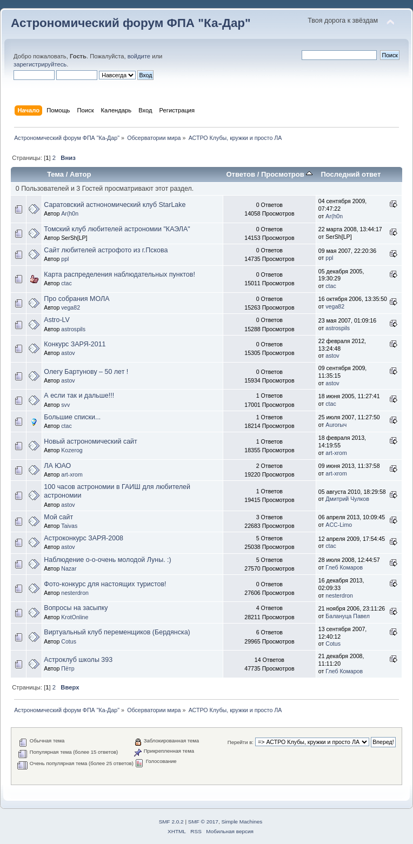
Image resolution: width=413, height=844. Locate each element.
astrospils (73, 329)
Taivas (69, 526)
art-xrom (336, 453)
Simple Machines (241, 822)
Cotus (68, 641)
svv (65, 404)
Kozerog (71, 450)
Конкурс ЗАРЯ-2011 (74, 344)
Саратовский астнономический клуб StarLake (114, 205)
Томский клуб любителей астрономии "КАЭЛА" (117, 229)
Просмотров (286, 174)
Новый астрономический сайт (90, 441)
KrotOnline (74, 617)
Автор (80, 174)
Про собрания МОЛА (76, 299)
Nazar (68, 568)
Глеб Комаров (344, 567)
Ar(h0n (69, 213)
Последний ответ (351, 174)
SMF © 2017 (203, 822)
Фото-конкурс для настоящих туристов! (105, 584)
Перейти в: (241, 742)
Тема (55, 174)
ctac (66, 283)
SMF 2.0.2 (171, 822)
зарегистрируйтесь (40, 64)
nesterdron (75, 593)
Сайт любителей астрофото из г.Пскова (106, 250)
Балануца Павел (347, 616)
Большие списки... (72, 417)
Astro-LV (57, 320)
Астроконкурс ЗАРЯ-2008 (83, 538)
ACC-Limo (338, 524)
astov (68, 353)
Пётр (67, 668)
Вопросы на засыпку (76, 608)
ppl (65, 259)
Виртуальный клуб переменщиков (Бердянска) (117, 632)
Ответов (240, 174)
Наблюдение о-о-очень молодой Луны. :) (107, 560)
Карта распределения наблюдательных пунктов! (119, 274)
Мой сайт (58, 517)
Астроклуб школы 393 (78, 660)
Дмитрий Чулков (347, 498)
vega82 (70, 307)
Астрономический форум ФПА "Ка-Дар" (131, 23)
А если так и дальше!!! (79, 395)
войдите (139, 56)
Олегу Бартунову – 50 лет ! (86, 372)
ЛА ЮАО (57, 466)
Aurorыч (336, 424)
